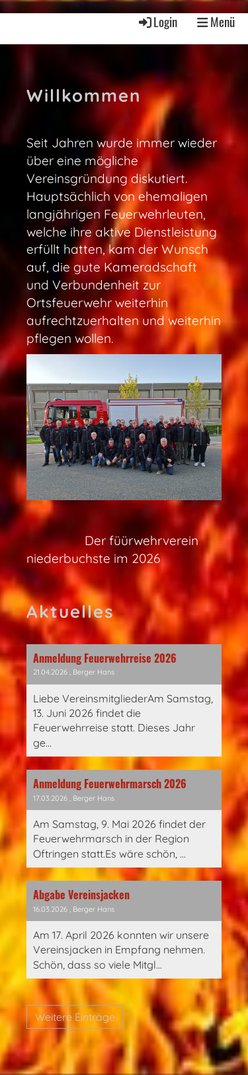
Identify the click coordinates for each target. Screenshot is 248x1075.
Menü (216, 21)
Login (157, 21)
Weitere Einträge (75, 1016)
